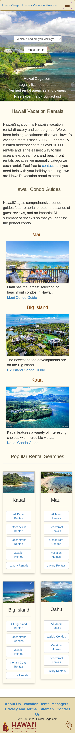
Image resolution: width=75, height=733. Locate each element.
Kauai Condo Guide (22, 443)
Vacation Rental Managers (46, 704)
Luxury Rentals (18, 565)
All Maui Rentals (56, 516)
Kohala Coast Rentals (18, 664)
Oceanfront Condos (56, 541)
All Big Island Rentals (19, 626)
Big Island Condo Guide (26, 370)
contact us (50, 166)
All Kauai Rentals (18, 516)
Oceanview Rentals (19, 529)
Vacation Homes (18, 554)
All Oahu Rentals (56, 625)
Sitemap (47, 709)
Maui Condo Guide (22, 298)
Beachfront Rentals (56, 529)
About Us (13, 704)
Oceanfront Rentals (19, 541)
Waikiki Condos (56, 636)
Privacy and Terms (21, 709)
